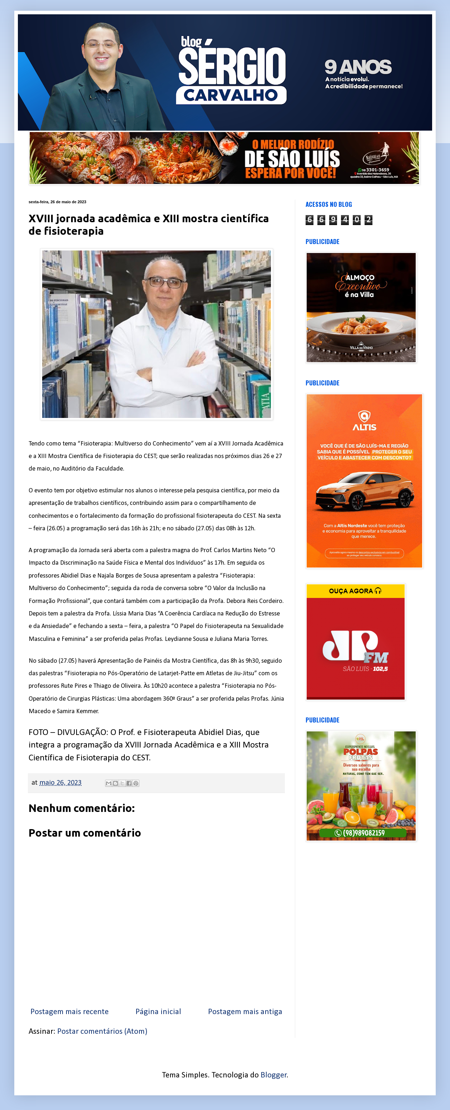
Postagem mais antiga (245, 1012)
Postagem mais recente (69, 1012)
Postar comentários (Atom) (102, 1032)
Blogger (274, 1075)
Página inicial (158, 1012)
